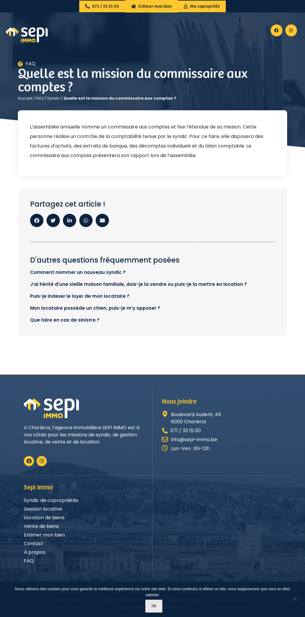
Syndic (53, 98)
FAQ (39, 98)
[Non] (295, 599)
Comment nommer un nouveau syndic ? (78, 272)
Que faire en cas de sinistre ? (64, 320)
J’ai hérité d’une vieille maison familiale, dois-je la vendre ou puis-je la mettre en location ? (138, 284)
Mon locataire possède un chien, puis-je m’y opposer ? (95, 308)
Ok (154, 606)
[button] (242, 30)
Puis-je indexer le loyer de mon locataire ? (80, 296)
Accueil (25, 98)
